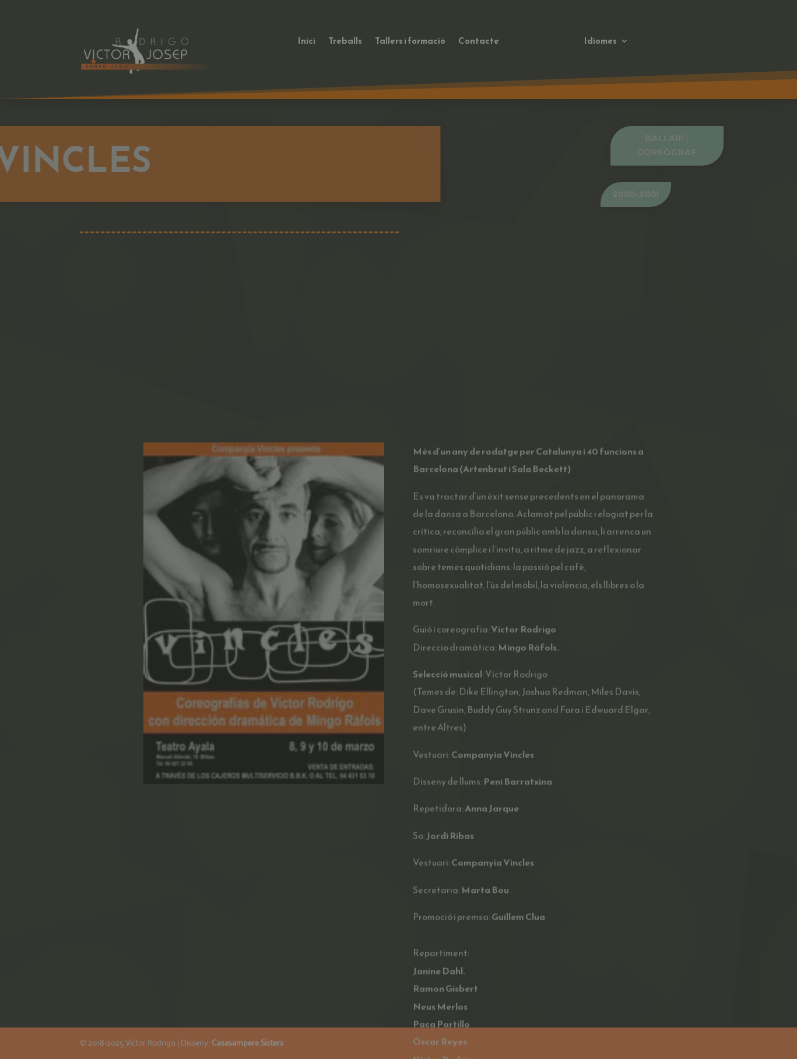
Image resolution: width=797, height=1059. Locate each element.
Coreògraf (697, 152)
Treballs (345, 42)
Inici (306, 42)
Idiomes (600, 42)
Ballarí (695, 138)
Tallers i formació (410, 42)
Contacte (478, 42)
